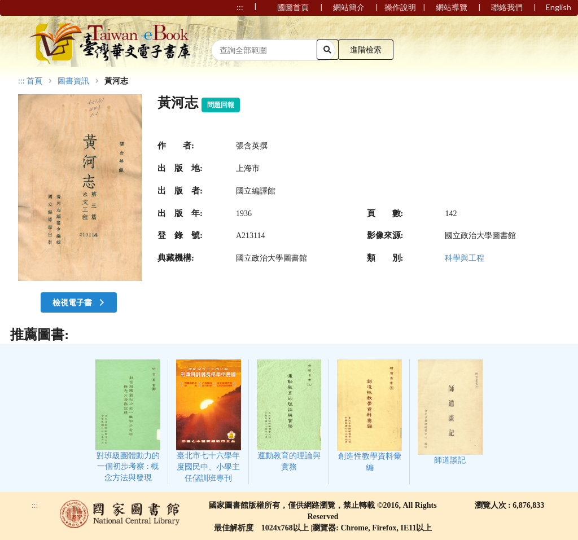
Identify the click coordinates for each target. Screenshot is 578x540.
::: (21, 81)
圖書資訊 (73, 81)
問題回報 (220, 105)
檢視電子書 (79, 302)
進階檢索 (366, 49)
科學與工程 (464, 258)
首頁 (34, 81)
